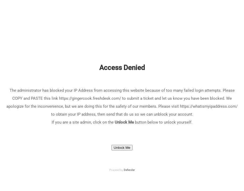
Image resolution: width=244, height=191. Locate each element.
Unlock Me (122, 148)
